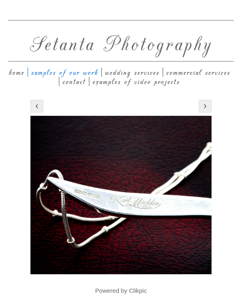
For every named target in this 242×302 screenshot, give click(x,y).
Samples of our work (64, 72)
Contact (74, 81)
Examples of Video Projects (136, 81)
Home (16, 72)
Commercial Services (198, 72)
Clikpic (138, 290)
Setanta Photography (121, 43)
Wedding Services (132, 72)
